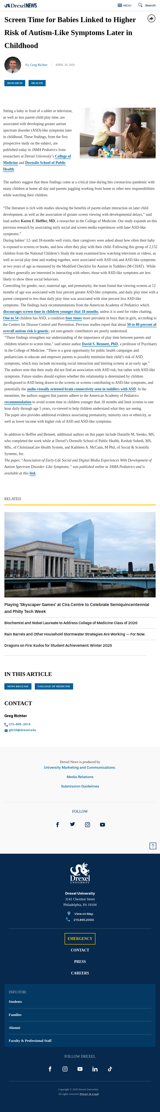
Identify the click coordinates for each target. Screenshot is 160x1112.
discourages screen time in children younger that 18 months (50, 305)
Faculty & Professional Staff (30, 1034)
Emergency (80, 932)
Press (80, 955)
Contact (80, 944)
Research (14, 83)
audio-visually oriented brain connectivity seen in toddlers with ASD (81, 382)
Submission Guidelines (80, 780)
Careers (80, 967)
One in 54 (11, 311)
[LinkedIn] (95, 1062)
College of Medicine (49, 156)
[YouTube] (102, 818)
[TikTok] (110, 1062)
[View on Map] (80, 908)
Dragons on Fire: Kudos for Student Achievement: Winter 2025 (58, 639)
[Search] (145, 5)
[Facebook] (57, 818)
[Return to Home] (20, 5)
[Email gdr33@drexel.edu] (35, 724)
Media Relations (80, 770)
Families (15, 1008)
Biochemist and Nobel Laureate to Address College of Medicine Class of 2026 (71, 616)
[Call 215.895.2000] (80, 914)
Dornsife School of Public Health (29, 163)
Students (15, 995)
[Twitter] (72, 818)
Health (37, 83)
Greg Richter (39, 65)
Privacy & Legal (89, 1087)
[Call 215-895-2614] (35, 718)
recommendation (17, 395)
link (33, 467)
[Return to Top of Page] (153, 839)
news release (18, 679)
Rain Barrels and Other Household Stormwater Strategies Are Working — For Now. (74, 627)
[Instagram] (87, 818)
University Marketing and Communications (79, 761)
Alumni (14, 1021)
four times (73, 311)
